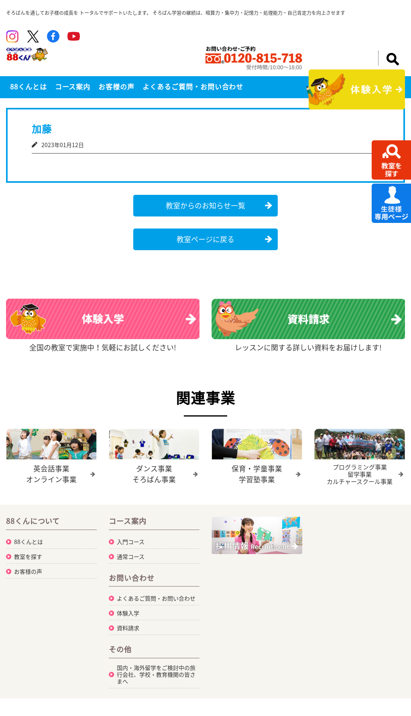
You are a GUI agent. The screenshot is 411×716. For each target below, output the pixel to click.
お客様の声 (116, 86)
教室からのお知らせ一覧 (205, 205)
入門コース (130, 541)
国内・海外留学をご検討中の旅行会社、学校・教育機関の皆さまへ (156, 674)
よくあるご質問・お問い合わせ (192, 86)
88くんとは (28, 86)
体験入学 (128, 613)
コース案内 (73, 86)
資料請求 (128, 627)
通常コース (130, 556)
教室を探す (28, 556)
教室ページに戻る (205, 239)
